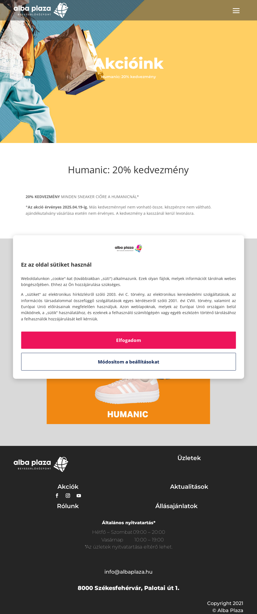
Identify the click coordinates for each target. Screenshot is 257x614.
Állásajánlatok (176, 506)
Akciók (68, 486)
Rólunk (68, 506)
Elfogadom (128, 340)
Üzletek (189, 458)
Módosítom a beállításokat (128, 362)
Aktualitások (189, 486)
